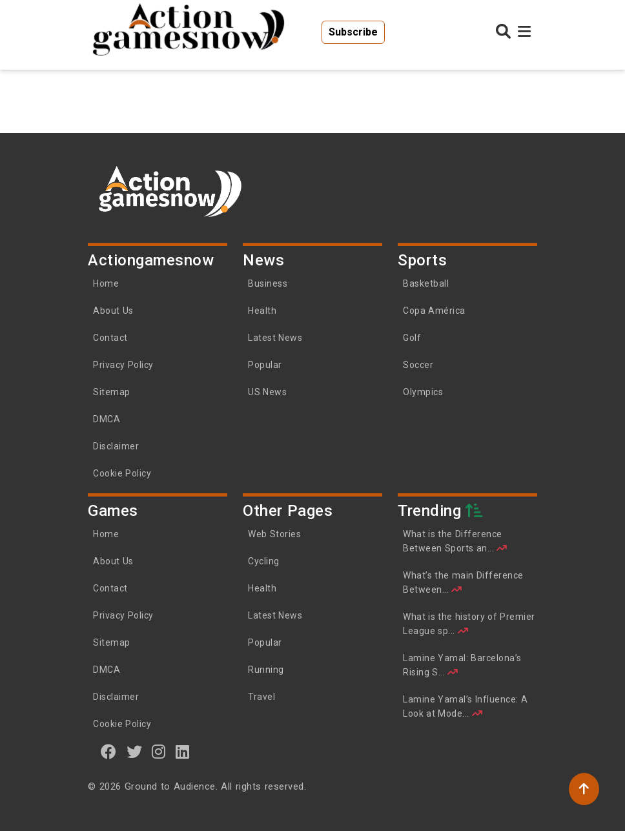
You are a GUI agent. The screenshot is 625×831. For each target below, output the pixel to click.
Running (266, 669)
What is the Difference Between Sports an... (455, 541)
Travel (261, 697)
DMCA (106, 419)
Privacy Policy (123, 365)
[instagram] (159, 751)
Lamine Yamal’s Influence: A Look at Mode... (465, 706)
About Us (113, 310)
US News (267, 392)
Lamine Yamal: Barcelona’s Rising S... (462, 665)
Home (106, 283)
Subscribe (353, 32)
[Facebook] (109, 751)
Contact (110, 338)
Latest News (275, 338)
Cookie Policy (122, 473)
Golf (412, 338)
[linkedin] (183, 751)
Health (262, 310)
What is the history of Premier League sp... (469, 623)
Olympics (423, 392)
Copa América (434, 310)
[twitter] (135, 751)
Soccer (418, 365)
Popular (265, 365)
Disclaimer (116, 446)
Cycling (264, 561)
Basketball (426, 283)
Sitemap (111, 392)
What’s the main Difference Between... (463, 582)
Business (267, 283)
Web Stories (275, 534)
